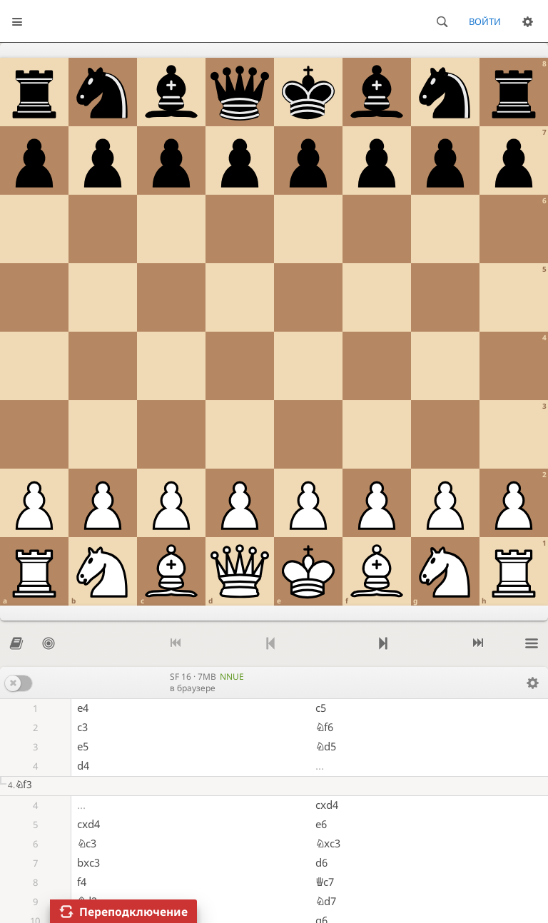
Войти (485, 21)
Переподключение (133, 911)
